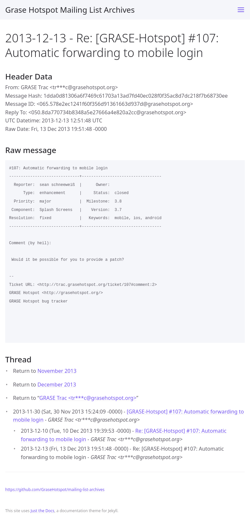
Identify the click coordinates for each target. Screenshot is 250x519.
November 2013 (56, 370)
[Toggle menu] (241, 10)
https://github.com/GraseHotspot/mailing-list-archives (54, 489)
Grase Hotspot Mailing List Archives (70, 9)
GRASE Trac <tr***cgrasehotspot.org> (87, 397)
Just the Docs (42, 510)
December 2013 (56, 384)
